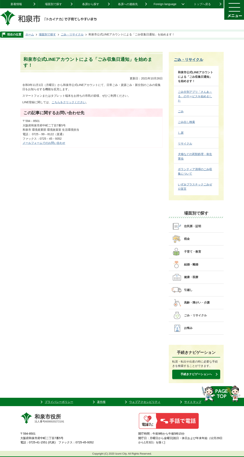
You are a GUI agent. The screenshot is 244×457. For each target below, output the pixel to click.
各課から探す (90, 4)
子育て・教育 (192, 251)
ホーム (29, 34)
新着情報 (16, 4)
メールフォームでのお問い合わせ (44, 143)
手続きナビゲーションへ (196, 374)
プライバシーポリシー (59, 401)
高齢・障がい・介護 (197, 302)
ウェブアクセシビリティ (144, 401)
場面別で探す (53, 4)
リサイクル (185, 143)
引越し (188, 290)
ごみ (181, 111)
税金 (187, 238)
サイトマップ (192, 401)
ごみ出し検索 (186, 122)
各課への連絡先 (128, 4)
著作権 (101, 401)
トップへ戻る (202, 4)
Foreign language (165, 4)
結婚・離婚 (191, 264)
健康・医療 (191, 277)
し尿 (181, 132)
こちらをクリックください (69, 102)
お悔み (188, 328)
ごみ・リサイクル (72, 34)
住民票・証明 (192, 226)
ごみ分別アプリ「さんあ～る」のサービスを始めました (195, 96)
